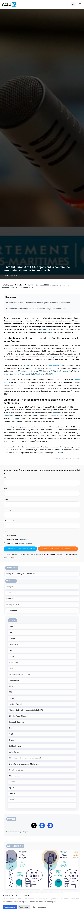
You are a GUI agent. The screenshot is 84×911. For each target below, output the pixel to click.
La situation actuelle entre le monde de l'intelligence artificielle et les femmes (38, 302)
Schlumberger (39, 374)
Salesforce (23, 374)
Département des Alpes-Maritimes (48, 427)
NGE (11, 734)
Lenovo (65, 371)
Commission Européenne (19, 674)
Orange (77, 371)
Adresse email (9, 521)
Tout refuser (23, 907)
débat (8, 593)
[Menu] (80, 4)
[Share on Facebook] (42, 825)
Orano (6, 374)
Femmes (10, 599)
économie (43, 329)
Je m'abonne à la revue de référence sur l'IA (58, 549)
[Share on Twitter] (34, 825)
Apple (34, 415)
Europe (50, 357)
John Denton (14, 752)
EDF (40, 371)
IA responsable (12, 605)
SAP (30, 374)
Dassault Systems (30, 371)
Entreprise (7, 510)
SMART (17, 418)
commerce (50, 332)
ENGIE (11, 698)
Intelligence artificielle (12, 285)
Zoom (60, 452)
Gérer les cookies (39, 907)
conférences (11, 611)
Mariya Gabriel (15, 680)
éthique (9, 587)
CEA (19, 371)
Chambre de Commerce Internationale (25, 758)
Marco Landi (9, 415)
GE (50, 371)
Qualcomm (14, 374)
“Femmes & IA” (53, 365)
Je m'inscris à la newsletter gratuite (20, 549)
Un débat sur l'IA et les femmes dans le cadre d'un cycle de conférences (36, 308)
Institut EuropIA (15, 704)
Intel (59, 371)
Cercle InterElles (26, 365)
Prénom (6, 478)
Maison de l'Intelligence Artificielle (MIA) (26, 710)
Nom (5, 489)
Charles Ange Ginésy (12, 427)
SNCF (51, 374)
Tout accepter (9, 907)
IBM (54, 371)
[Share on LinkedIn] (50, 825)
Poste (6, 499)
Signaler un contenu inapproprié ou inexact (67, 458)
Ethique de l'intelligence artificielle (20, 574)
